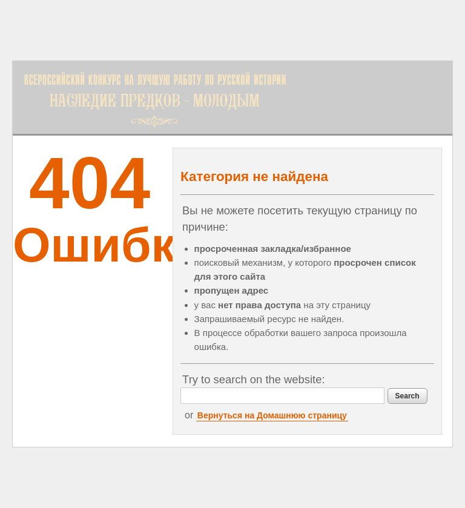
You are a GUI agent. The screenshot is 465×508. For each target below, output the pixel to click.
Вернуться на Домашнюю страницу (272, 415)
